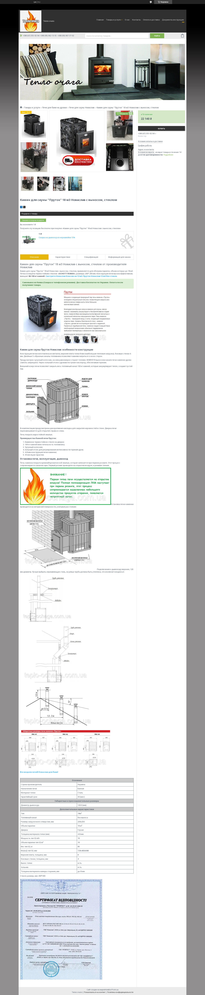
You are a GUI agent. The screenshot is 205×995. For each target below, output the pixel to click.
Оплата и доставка (151, 19)
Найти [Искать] (157, 36)
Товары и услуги (113, 19)
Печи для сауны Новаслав (81, 107)
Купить (161, 128)
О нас (127, 19)
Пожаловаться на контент (94, 992)
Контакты (136, 19)
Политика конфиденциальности (120, 992)
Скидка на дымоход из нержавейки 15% (57, 237)
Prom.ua (115, 989)
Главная (100, 19)
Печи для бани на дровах (54, 107)
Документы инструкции (173, 19)
